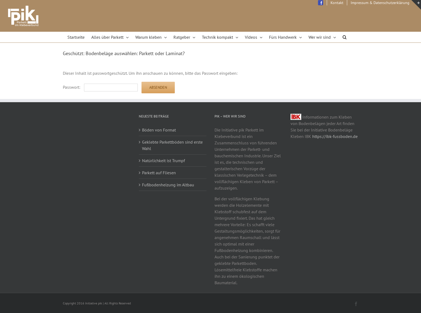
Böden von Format (159, 130)
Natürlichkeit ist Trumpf (163, 160)
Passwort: (100, 87)
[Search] (345, 37)
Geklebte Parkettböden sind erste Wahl (172, 145)
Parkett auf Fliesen (159, 172)
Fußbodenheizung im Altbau (168, 184)
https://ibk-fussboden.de (335, 136)
